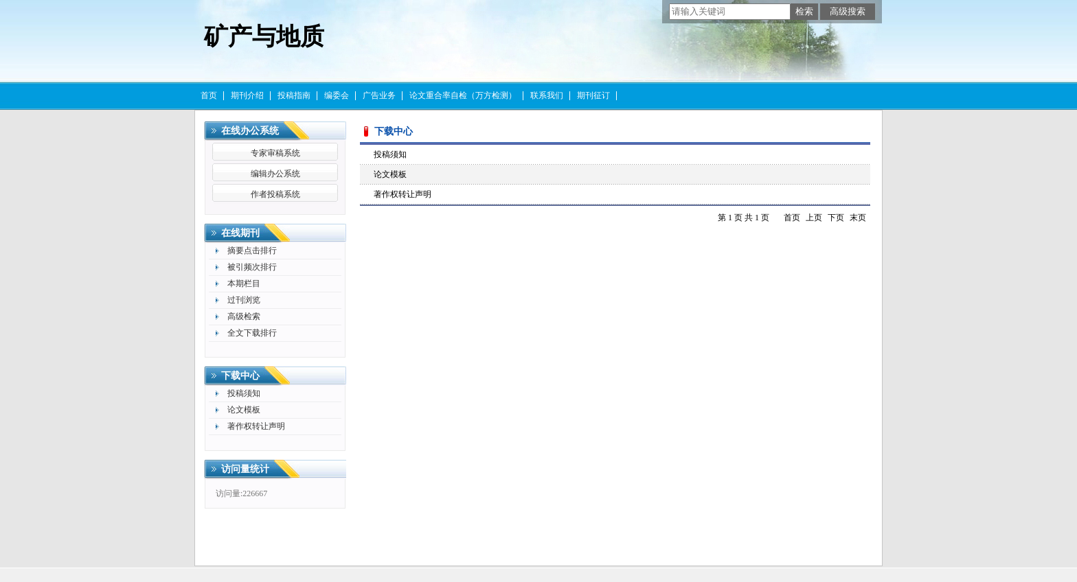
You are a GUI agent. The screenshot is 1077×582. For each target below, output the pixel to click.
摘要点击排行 (252, 250)
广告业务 (379, 95)
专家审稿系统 (275, 153)
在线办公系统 (250, 131)
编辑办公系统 (275, 173)
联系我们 (546, 95)
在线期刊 (240, 233)
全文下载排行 (252, 333)
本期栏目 (243, 283)
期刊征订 (593, 95)
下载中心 (240, 376)
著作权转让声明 (256, 426)
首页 (209, 95)
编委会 (336, 95)
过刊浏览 (243, 300)
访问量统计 (245, 469)
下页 (836, 217)
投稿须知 (243, 393)
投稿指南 (293, 95)
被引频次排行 (252, 267)
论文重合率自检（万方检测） (463, 95)
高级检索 (243, 316)
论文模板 (243, 410)
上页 (814, 217)
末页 (858, 217)
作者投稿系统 (275, 194)
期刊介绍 (247, 95)
